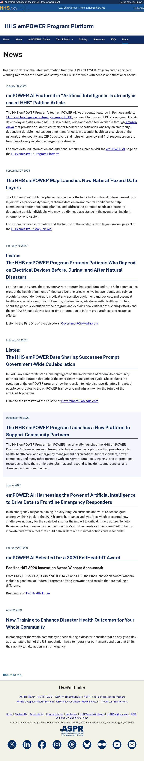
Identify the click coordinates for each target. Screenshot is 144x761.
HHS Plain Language (118, 714)
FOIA (133, 714)
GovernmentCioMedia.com (79, 323)
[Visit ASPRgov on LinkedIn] (27, 749)
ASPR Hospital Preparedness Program (104, 697)
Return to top (12, 675)
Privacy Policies (55, 714)
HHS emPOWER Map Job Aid (31, 229)
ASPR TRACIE (45, 697)
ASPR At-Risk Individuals (68, 697)
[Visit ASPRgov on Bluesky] (87, 749)
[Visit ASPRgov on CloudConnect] (132, 749)
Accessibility (37, 714)
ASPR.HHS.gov (27, 697)
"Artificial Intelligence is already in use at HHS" (39, 117)
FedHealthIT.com (38, 593)
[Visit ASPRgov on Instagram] (57, 749)
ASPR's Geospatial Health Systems (35, 701)
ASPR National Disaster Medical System (77, 701)
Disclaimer (71, 714)
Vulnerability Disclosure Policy (72, 718)
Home (9, 714)
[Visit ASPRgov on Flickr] (102, 749)
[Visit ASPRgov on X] (12, 749)
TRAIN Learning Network (114, 701)
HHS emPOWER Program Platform (49, 26)
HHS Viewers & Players (92, 714)
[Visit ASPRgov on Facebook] (42, 749)
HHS (15, 8)
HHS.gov (139, 7)
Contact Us (21, 714)
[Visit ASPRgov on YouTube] (117, 749)
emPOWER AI (115, 149)
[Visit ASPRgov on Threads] (72, 749)
